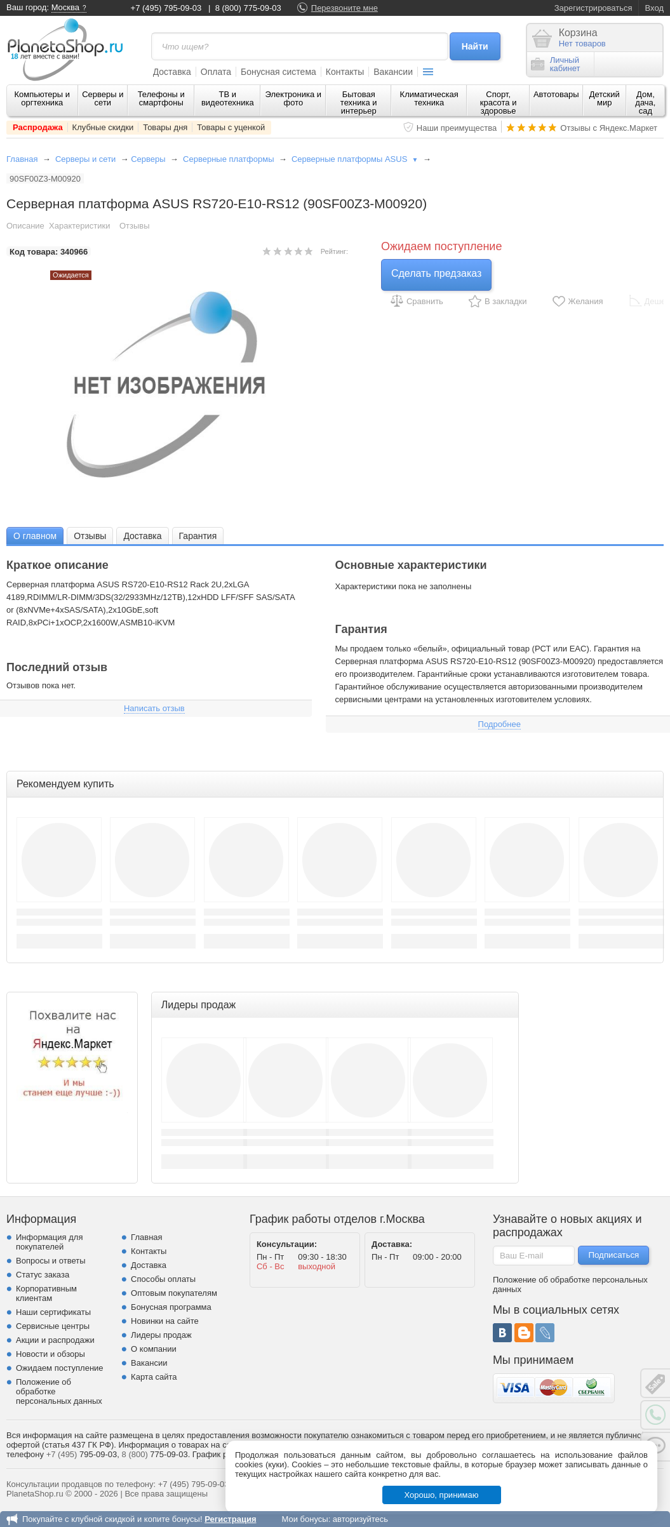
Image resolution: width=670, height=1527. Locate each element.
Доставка (172, 72)
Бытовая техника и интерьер (358, 103)
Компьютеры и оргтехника (42, 98)
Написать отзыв (154, 708)
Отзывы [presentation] (90, 536)
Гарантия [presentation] (198, 536)
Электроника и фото (293, 98)
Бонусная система (278, 72)
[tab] (35, 535)
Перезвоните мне (344, 8)
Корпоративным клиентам (46, 1293)
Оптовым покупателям (174, 1293)
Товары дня (165, 127)
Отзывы (134, 225)
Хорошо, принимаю (442, 1495)
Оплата (216, 72)
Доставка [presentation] (142, 536)
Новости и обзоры (50, 1354)
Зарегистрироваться (593, 8)
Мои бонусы (304, 1519)
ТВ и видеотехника (227, 98)
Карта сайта (154, 1377)
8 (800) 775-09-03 (248, 8)
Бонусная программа (171, 1307)
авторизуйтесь (360, 1519)
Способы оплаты (163, 1279)
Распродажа (38, 127)
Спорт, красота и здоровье (498, 103)
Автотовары (556, 94)
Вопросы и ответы (50, 1260)
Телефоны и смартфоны (161, 98)
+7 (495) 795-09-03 (166, 8)
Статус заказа (42, 1274)
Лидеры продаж (161, 1335)
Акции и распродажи (55, 1340)
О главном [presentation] (35, 536)
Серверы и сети (102, 98)
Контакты (345, 72)
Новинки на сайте (165, 1321)
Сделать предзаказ (436, 273)
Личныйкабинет (555, 64)
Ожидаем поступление (60, 1368)
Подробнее (499, 724)
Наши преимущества (457, 128)
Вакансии (393, 72)
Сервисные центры (53, 1326)
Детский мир (604, 98)
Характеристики (79, 225)
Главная (21, 159)
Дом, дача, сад (645, 103)
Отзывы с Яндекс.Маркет (608, 128)
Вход (654, 8)
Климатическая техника (429, 98)
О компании (154, 1349)
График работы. (222, 1454)
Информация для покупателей (49, 1241)
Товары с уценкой (231, 127)
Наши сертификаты (53, 1312)
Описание (25, 225)
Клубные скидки (103, 127)
